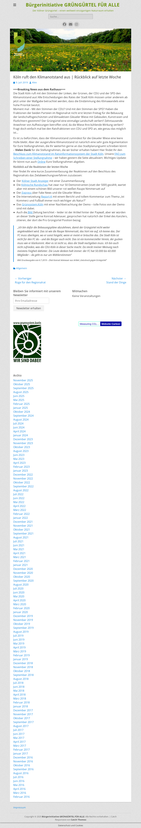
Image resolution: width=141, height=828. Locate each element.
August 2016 (20, 773)
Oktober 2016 (21, 765)
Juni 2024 (18, 427)
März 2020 (19, 604)
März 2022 (19, 510)
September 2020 (23, 580)
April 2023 (19, 463)
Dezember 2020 (23, 569)
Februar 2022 (21, 514)
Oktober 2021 (21, 529)
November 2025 (23, 380)
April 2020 (19, 600)
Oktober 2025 (21, 384)
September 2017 (23, 722)
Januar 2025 (20, 408)
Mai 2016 (18, 785)
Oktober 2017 (21, 718)
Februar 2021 (21, 561)
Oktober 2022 (21, 482)
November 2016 (23, 761)
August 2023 (20, 451)
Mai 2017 (18, 738)
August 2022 (20, 490)
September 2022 (23, 486)
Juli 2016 (18, 777)
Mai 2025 (18, 400)
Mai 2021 (18, 549)
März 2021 (19, 557)
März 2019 (19, 651)
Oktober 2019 (21, 624)
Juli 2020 (18, 588)
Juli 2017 (18, 730)
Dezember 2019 (23, 616)
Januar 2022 (20, 518)
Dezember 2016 (23, 757)
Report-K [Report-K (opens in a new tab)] (46, 196)
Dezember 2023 (23, 439)
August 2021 (20, 537)
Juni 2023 (18, 455)
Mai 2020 (18, 596)
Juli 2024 (18, 423)
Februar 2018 (21, 702)
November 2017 (23, 714)
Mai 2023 (18, 459)
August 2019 (20, 632)
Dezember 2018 (23, 663)
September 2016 (23, 769)
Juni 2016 (18, 781)
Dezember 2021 (23, 522)
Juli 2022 (18, 494)
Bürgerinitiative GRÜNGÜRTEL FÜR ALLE (73, 5)
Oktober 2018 (21, 671)
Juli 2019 (18, 635)
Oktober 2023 (21, 447)
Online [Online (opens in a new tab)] (42, 162)
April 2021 (19, 553)
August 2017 (20, 726)
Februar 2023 (21, 467)
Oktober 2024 (21, 412)
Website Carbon (111, 323)
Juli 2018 (18, 683)
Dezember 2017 (23, 710)
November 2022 (23, 478)
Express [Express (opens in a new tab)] (26, 192)
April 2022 (19, 506)
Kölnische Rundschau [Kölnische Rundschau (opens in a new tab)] (34, 185)
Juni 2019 (18, 639)
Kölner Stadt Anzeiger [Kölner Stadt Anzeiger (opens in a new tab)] (35, 181)
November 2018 (23, 667)
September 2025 (23, 388)
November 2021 (23, 525)
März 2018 (19, 698)
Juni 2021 (18, 545)
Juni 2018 (18, 687)
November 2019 (23, 620)
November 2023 (23, 443)
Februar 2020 (21, 608)
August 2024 (20, 419)
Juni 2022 (18, 498)
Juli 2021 (18, 541)
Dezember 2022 (23, 474)
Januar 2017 (20, 753)
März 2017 (19, 745)
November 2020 (23, 573)
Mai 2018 (18, 690)
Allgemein (21, 268)
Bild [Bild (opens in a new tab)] (30, 212)
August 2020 (20, 584)
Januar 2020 (20, 612)
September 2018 (23, 675)
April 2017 (19, 742)
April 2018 (19, 694)
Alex (34, 82)
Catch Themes (78, 819)
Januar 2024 (20, 435)
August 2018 (20, 679)
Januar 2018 (20, 706)
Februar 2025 (21, 404)
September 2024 (23, 415)
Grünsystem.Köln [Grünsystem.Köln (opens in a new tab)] (32, 204)
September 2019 (23, 628)
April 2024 (19, 431)
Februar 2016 (21, 797)
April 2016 (19, 789)
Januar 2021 (20, 565)
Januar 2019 (20, 659)
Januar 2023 (20, 470)
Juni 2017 (18, 734)
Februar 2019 (21, 655)
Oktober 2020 (21, 577)
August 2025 (20, 392)
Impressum (19, 807)
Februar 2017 (21, 749)
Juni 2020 (18, 592)
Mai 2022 (18, 502)
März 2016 (19, 793)
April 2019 (19, 647)
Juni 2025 (18, 396)
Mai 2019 (18, 643)
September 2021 (23, 533)
